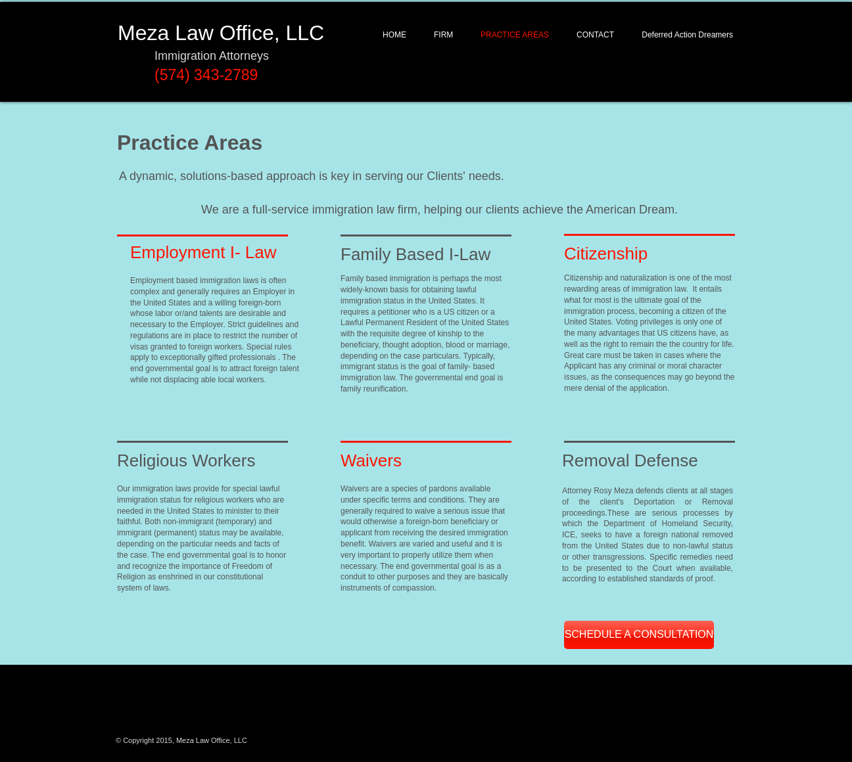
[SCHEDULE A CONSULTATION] (639, 635)
